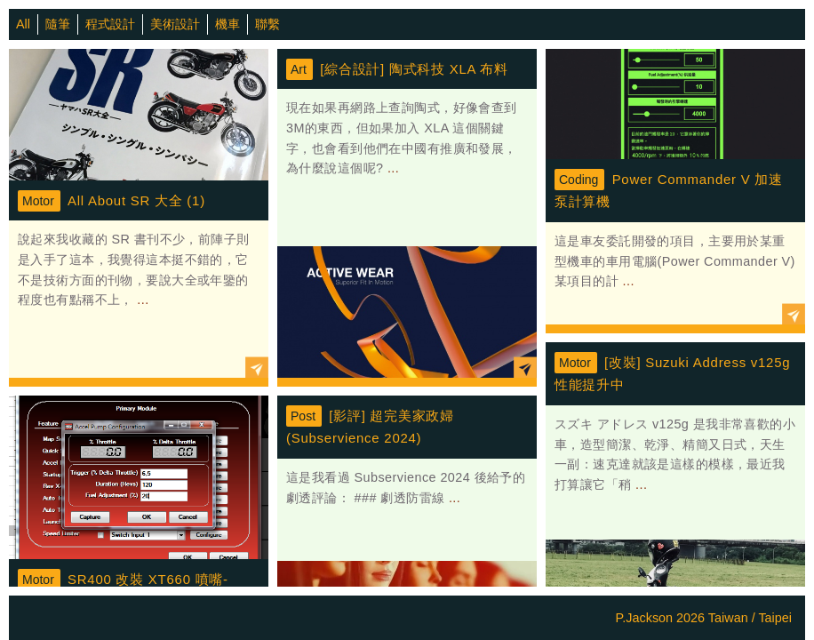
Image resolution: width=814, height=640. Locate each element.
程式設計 (110, 24)
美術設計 (175, 24)
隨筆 (57, 24)
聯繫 (267, 24)
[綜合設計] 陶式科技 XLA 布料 (414, 68)
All (23, 24)
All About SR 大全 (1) (136, 200)
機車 (227, 24)
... (141, 299)
